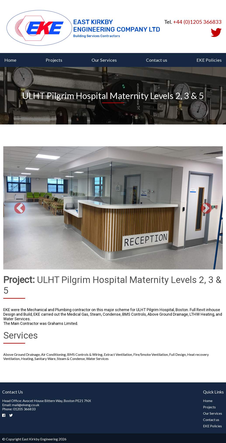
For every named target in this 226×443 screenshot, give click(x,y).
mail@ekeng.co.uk (25, 405)
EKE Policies (209, 60)
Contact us (156, 60)
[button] (19, 208)
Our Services (104, 60)
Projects (54, 60)
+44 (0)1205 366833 (197, 22)
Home (10, 60)
